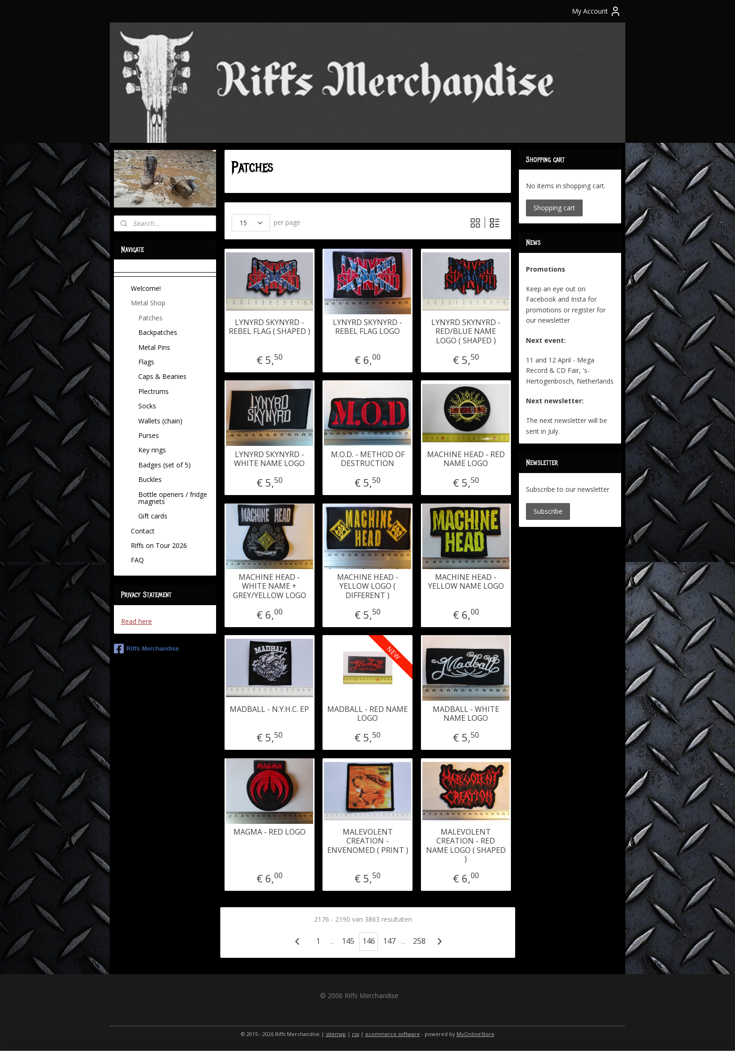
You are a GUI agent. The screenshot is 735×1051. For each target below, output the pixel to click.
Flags (146, 361)
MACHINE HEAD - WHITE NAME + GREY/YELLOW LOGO (269, 586)
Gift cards (152, 515)
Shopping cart (554, 207)
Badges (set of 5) (164, 464)
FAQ (137, 559)
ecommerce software (392, 1033)
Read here (136, 621)
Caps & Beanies (162, 376)
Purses (148, 435)
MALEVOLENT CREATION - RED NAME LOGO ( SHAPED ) (465, 846)
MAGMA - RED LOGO (269, 832)
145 (347, 941)
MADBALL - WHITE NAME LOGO (465, 714)
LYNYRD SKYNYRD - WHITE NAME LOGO (269, 459)
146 (368, 941)
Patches (150, 317)
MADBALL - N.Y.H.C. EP (269, 709)
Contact (143, 530)
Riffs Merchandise (146, 648)
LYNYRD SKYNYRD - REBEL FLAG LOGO (367, 327)
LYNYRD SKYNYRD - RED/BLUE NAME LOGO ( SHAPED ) (465, 331)
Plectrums (153, 391)
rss (355, 1033)
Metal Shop (148, 302)
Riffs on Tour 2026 (159, 545)
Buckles (150, 479)
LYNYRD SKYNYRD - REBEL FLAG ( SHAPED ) (269, 327)
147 (388, 941)
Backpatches (157, 332)
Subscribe (547, 511)
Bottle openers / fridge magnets (172, 498)
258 (418, 941)
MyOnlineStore (476, 1033)
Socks (147, 405)
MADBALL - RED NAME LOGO (367, 714)
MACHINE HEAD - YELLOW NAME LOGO (465, 582)
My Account (596, 11)
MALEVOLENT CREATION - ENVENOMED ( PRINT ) (367, 841)
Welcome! (146, 288)
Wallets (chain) (160, 420)
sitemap (336, 1033)
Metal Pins (154, 347)
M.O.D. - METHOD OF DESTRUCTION (367, 459)
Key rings (152, 449)
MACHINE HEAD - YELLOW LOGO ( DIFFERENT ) (367, 586)
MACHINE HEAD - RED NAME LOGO (465, 459)
